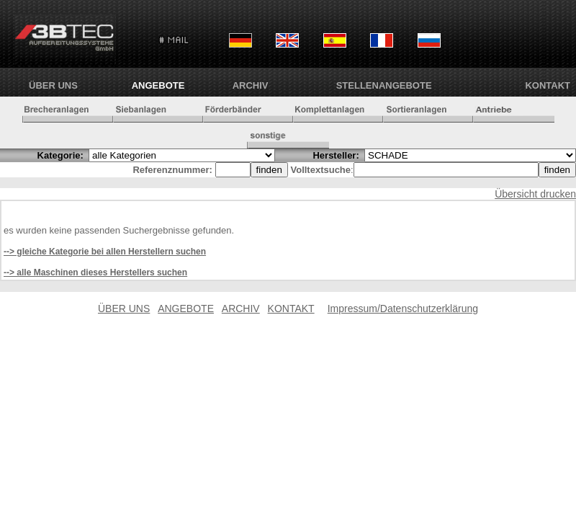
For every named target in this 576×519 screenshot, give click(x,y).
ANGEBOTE (158, 85)
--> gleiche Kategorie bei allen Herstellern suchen (105, 252)
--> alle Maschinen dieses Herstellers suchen (95, 272)
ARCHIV (251, 85)
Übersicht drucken (535, 194)
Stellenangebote (384, 85)
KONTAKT (547, 85)
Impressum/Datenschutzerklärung (403, 308)
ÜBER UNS (53, 85)
